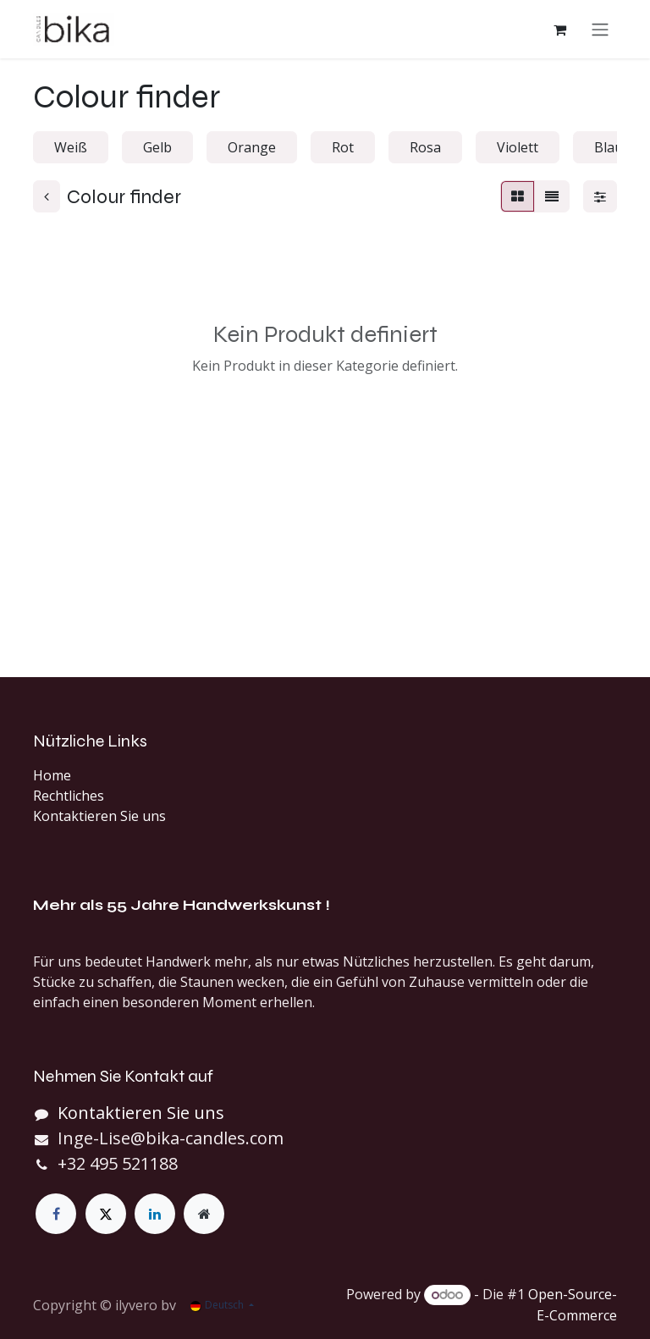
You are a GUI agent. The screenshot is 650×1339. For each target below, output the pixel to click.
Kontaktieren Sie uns (99, 816)
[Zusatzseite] (204, 1213)
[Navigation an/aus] (600, 31)
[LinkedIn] (155, 1213)
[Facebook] (56, 1213)
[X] (105, 1213)
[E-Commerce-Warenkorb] (559, 31)
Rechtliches (68, 795)
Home (52, 775)
